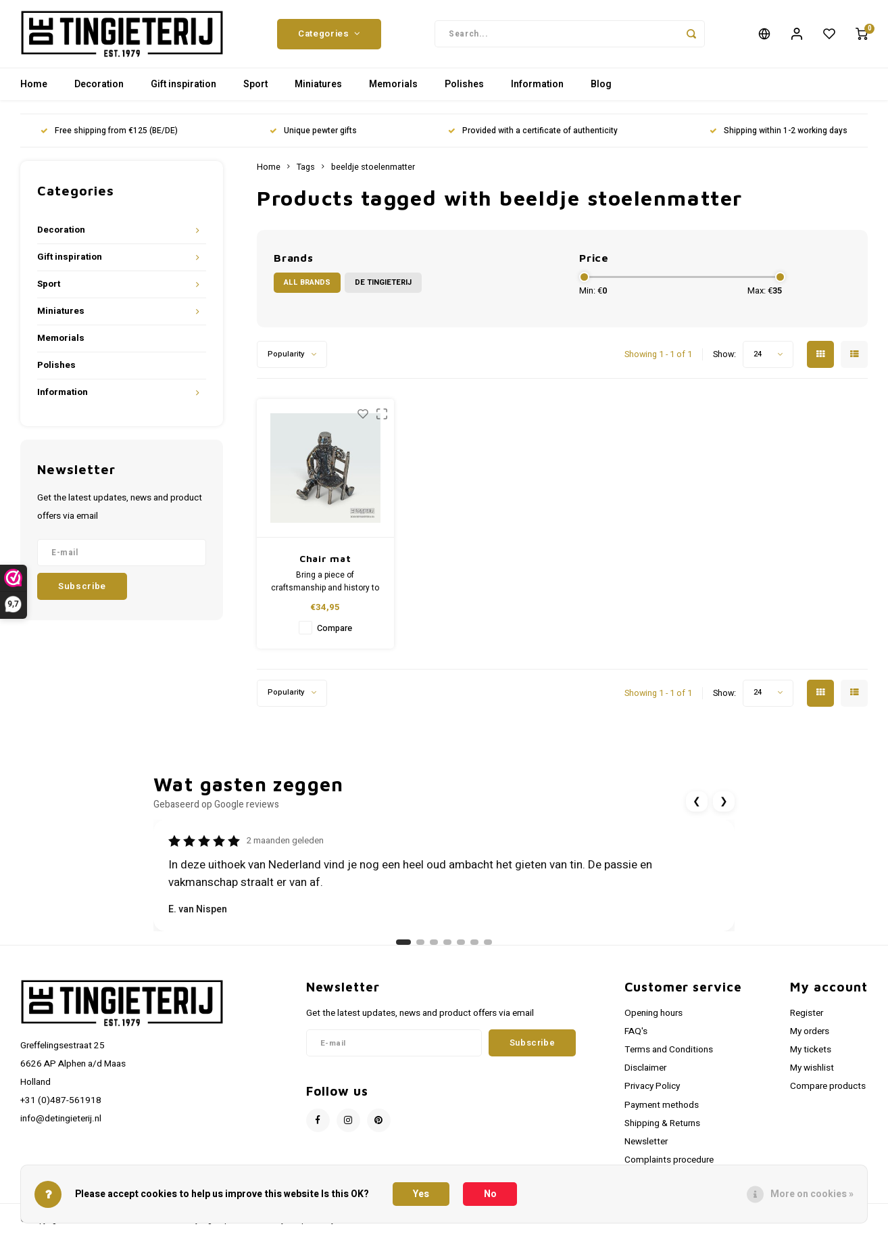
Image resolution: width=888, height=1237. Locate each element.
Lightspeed (222, 1226)
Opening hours (653, 1020)
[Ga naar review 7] (488, 949)
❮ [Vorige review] (697, 808)
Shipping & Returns (662, 1130)
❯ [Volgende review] (724, 808)
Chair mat (325, 565)
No (490, 1194)
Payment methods (661, 1112)
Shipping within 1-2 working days (778, 137)
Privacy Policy (652, 1093)
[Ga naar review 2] (420, 949)
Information (537, 91)
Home (33, 91)
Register (806, 1020)
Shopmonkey (311, 1226)
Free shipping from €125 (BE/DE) (109, 137)
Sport (255, 91)
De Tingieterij (383, 289)
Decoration (99, 91)
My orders (809, 1038)
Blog (601, 91)
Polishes (464, 91)
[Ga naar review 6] (474, 949)
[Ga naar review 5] (461, 949)
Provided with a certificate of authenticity (533, 137)
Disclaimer (645, 1074)
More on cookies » (812, 1194)
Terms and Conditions (668, 1056)
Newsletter (646, 1148)
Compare (334, 635)
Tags (306, 174)
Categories (329, 37)
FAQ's (635, 1038)
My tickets (810, 1056)
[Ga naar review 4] (447, 949)
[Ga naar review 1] (403, 949)
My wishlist (812, 1074)
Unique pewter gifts (313, 137)
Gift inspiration (183, 91)
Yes (421, 1194)
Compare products (828, 1093)
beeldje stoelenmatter (373, 174)
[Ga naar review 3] (434, 949)
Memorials (393, 91)
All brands (307, 289)
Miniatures (318, 91)
